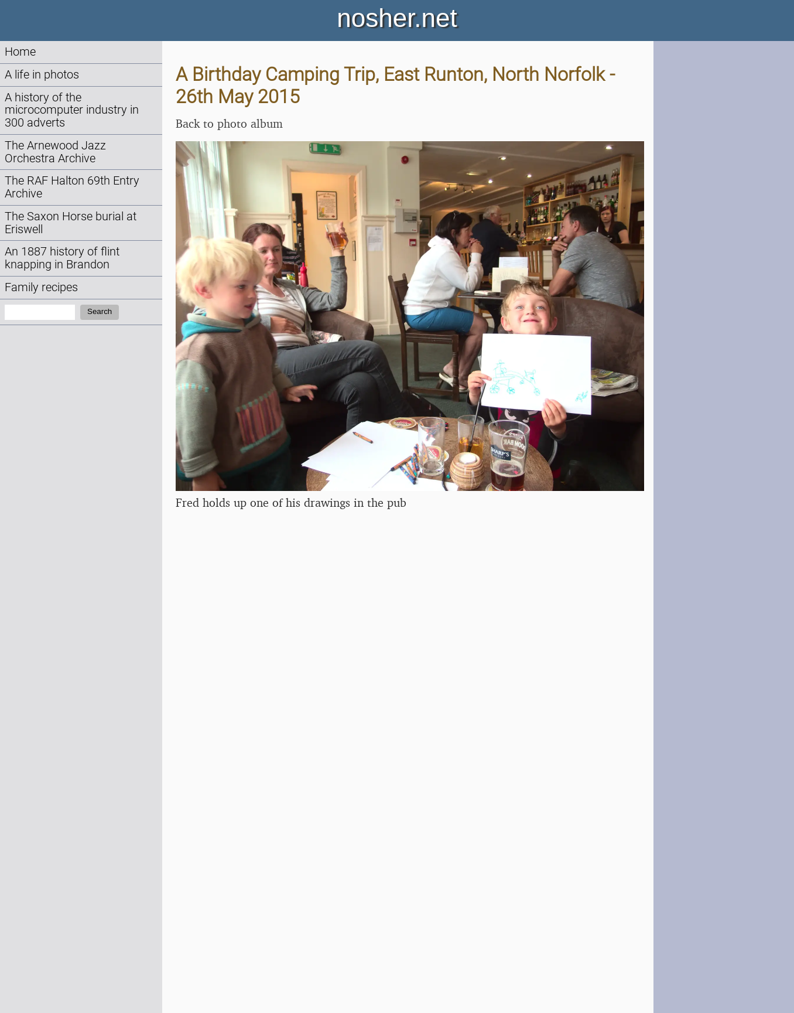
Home (20, 52)
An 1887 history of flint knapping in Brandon (62, 258)
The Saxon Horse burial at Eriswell (70, 223)
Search (99, 311)
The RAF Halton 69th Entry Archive (72, 187)
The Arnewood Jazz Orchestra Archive (55, 152)
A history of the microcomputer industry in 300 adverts (72, 110)
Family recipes (41, 287)
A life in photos (42, 74)
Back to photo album (229, 123)
